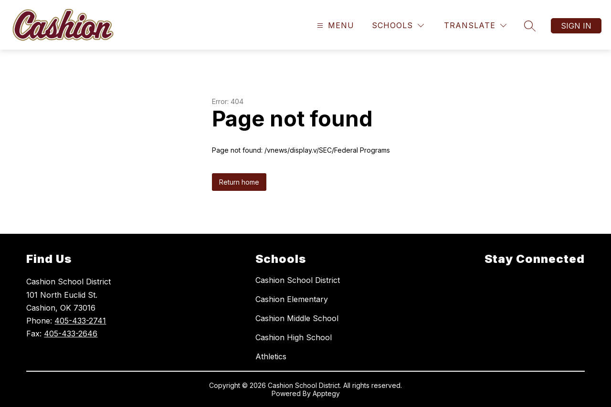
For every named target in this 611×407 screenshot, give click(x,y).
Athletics (270, 356)
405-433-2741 (80, 320)
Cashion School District (297, 280)
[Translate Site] (475, 25)
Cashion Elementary (291, 299)
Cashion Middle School (296, 318)
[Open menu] (334, 25)
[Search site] (530, 25)
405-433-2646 (70, 333)
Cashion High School (293, 337)
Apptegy (326, 393)
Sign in (576, 26)
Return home (239, 182)
